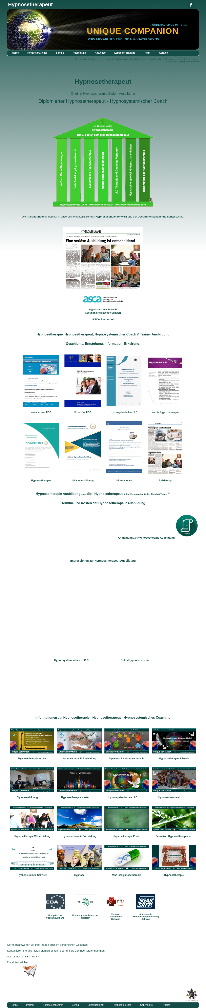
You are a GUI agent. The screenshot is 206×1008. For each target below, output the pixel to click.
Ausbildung (79, 52)
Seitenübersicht (95, 1005)
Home (15, 52)
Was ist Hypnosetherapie (165, 412)
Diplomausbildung (27, 797)
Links (15, 1005)
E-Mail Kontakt (18, 962)
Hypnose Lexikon (122, 1005)
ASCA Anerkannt (103, 319)
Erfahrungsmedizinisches (85, 915)
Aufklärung (165, 480)
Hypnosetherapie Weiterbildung (32, 836)
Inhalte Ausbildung (83, 480)
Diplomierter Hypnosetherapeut (72, 101)
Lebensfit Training (124, 52)
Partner (30, 1005)
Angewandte (145, 914)
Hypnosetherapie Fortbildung (79, 836)
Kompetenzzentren (53, 1005)
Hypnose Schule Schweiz (32, 875)
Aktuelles (100, 52)
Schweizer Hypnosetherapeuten (174, 836)
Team (147, 52)
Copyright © (146, 1005)
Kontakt (163, 52)
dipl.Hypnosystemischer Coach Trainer (147, 494)
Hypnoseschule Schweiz (111, 216)
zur (146, 537)
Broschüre (82, 412)
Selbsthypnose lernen (135, 660)
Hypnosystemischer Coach (138, 101)
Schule (60, 52)
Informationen (41, 412)
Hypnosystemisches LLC (124, 412)
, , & (103, 334)
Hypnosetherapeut (103, 81)
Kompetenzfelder (37, 52)
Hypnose (79, 875)
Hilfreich (166, 1005)
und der (103, 503)
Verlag (75, 1005)
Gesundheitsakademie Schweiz (158, 216)
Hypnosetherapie (41, 480)
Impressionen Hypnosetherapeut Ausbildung (103, 560)
